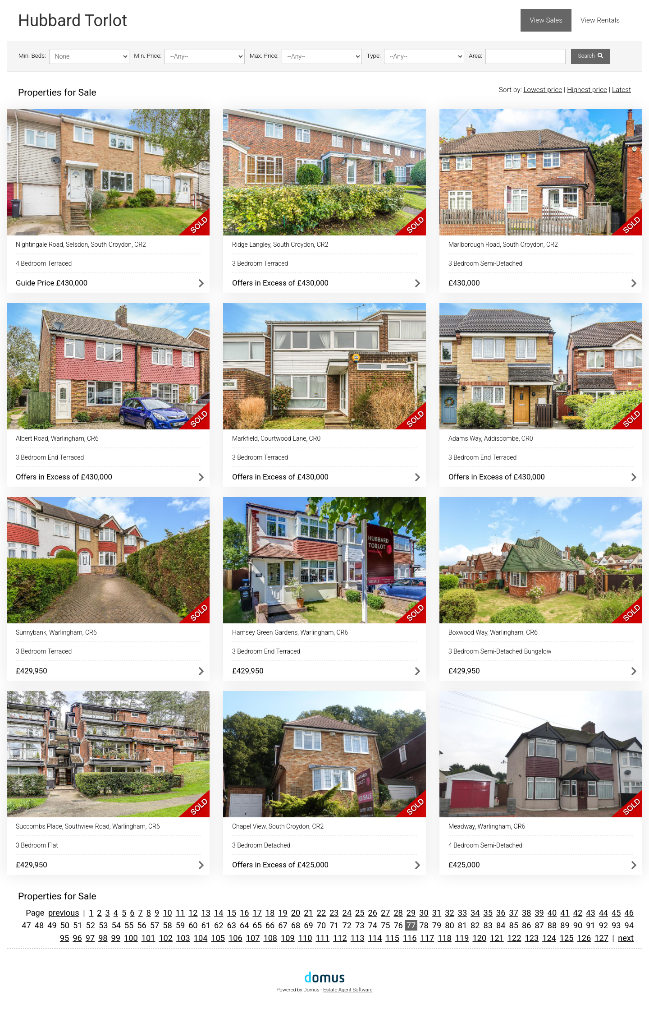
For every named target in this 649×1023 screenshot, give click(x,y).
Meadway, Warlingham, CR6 (486, 826)
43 (590, 912)
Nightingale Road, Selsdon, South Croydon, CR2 (81, 244)
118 (445, 938)
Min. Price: (147, 55)
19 (282, 912)
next (626, 938)
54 (115, 925)
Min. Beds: (32, 55)
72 (347, 925)
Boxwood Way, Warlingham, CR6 (493, 632)
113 (358, 938)
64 (244, 925)
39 (539, 912)
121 (497, 938)
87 (539, 925)
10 (167, 912)
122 (514, 938)
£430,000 (464, 282)
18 (269, 912)
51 (77, 925)
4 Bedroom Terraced (44, 263)
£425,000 (464, 864)
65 (256, 925)
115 (392, 938)
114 (375, 938)
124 (549, 938)
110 (305, 938)
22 (321, 912)
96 (77, 938)
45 (616, 912)
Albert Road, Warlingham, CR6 (57, 438)
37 (513, 912)
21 (308, 912)
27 (385, 912)
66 (269, 925)
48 (39, 925)
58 (167, 925)
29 (411, 912)
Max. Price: (264, 55)
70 (321, 925)
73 (359, 925)
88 (552, 925)
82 (475, 925)
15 (231, 912)
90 (577, 925)
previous (63, 912)
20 (295, 912)
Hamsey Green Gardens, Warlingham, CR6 (290, 632)
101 (148, 938)
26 (372, 912)
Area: (475, 55)
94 (629, 925)
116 (410, 938)
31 (436, 912)
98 (102, 938)
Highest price (587, 90)
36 (500, 912)
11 (180, 912)
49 (51, 925)
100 (131, 938)
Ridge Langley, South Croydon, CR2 (280, 244)
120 (479, 938)
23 (333, 912)
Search (590, 56)
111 (322, 938)
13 (205, 912)
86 (526, 925)
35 (488, 912)
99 (115, 938)
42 (577, 912)
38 (526, 912)
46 (629, 912)
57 (154, 925)
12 (192, 912)
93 (616, 925)
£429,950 (31, 670)
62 (218, 925)
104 (201, 938)
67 (282, 925)
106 (235, 938)
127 (601, 938)
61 (205, 925)
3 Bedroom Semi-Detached (485, 263)
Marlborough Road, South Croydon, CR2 (503, 244)
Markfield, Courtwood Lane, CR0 (276, 438)
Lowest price (542, 90)
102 (166, 938)
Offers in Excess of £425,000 (280, 864)
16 (244, 912)
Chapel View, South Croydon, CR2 (278, 826)
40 (552, 912)
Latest (621, 90)
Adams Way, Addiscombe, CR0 (490, 438)
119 (462, 938)
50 (64, 925)
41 (564, 912)
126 (584, 938)
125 (567, 938)
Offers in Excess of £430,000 (280, 282)
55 (128, 925)
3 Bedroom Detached (261, 845)
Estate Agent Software (347, 990)
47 (26, 925)
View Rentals (600, 20)
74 (372, 925)
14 (218, 912)
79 (436, 925)
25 (359, 912)
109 (288, 938)
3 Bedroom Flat (37, 845)
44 (603, 912)
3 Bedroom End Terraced (50, 457)
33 (462, 912)
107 (253, 938)
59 (180, 925)
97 (90, 938)
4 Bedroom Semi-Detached (485, 845)
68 (295, 925)
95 (64, 938)
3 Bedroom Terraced (260, 263)
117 (427, 938)
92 (603, 925)
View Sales (546, 20)
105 (218, 938)
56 (141, 925)
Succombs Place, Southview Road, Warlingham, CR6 (88, 826)
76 (397, 925)
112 (340, 938)
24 (347, 912)
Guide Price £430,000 (51, 282)
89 (564, 925)
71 (333, 925)
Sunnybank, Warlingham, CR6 (56, 632)
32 (449, 912)
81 (462, 925)
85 (513, 925)
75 (385, 925)
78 (423, 925)
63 (231, 925)
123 (532, 938)
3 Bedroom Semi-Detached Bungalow (499, 651)
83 (488, 925)
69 (308, 925)
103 (183, 938)
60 (192, 925)
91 (590, 925)
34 (475, 912)
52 (90, 925)
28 (397, 912)
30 (423, 912)
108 (270, 938)
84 (500, 925)
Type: (374, 55)
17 (256, 912)
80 (449, 925)
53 (103, 925)
